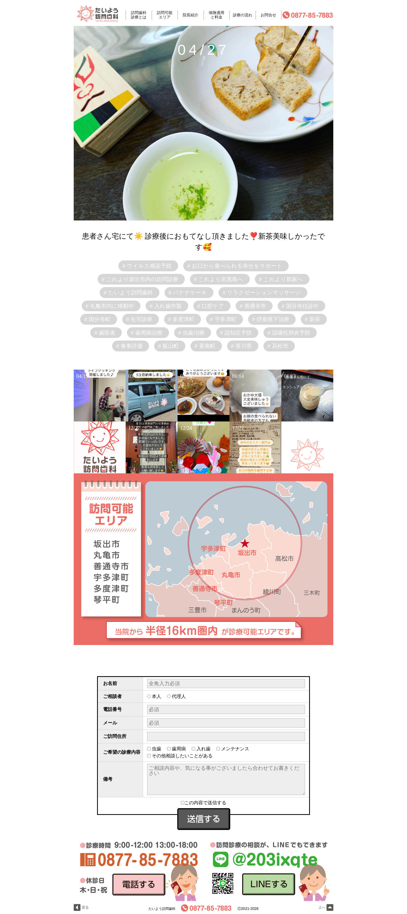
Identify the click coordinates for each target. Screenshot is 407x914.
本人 (156, 696)
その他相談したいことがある (182, 755)
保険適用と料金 (216, 15)
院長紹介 (190, 15)
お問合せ (268, 15)
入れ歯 (203, 748)
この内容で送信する (203, 802)
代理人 (179, 696)
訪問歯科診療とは (138, 15)
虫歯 (156, 748)
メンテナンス (235, 748)
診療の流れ (242, 15)
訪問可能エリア (164, 15)
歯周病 (179, 748)
